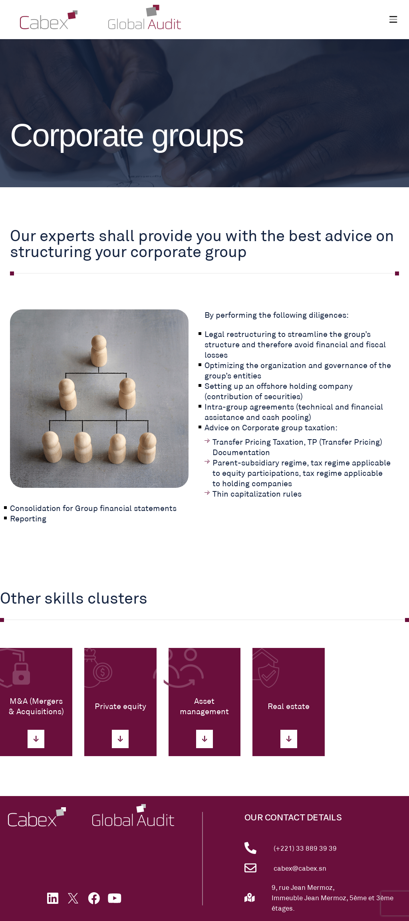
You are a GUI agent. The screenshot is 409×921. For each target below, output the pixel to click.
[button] (393, 19)
